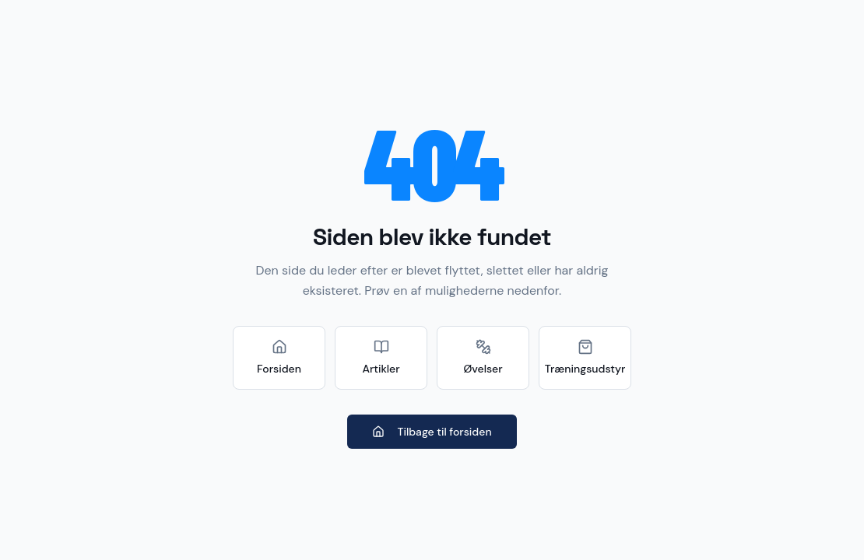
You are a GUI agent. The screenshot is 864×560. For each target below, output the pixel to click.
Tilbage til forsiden (431, 432)
